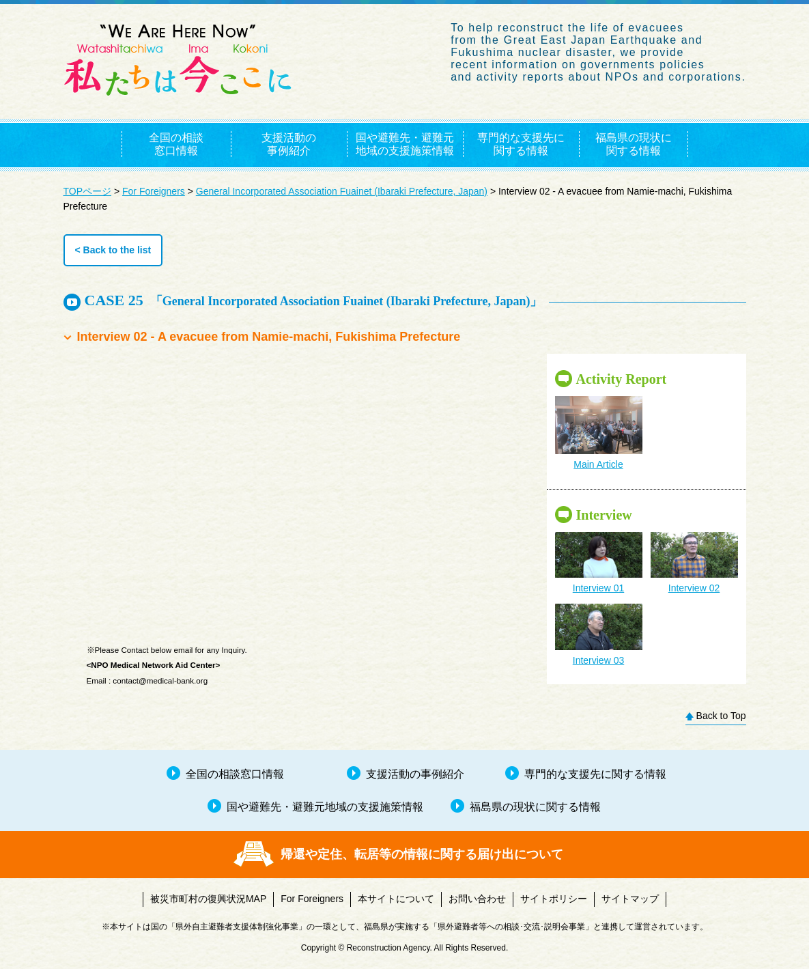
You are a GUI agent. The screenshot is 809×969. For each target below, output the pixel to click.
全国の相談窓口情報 (176, 144)
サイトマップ (630, 898)
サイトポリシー (553, 898)
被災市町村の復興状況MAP (208, 898)
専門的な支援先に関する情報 (521, 144)
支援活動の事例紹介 (288, 144)
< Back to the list (113, 249)
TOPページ (87, 191)
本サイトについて (396, 898)
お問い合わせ (477, 898)
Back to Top (721, 715)
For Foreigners (153, 191)
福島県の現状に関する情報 (633, 144)
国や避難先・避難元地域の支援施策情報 (405, 144)
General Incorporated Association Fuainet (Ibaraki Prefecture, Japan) (341, 191)
